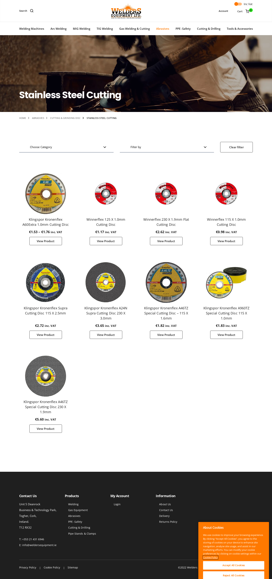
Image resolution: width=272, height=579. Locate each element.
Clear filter (236, 147)
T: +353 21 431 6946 (31, 539)
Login (117, 504)
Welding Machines (31, 28)
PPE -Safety (183, 28)
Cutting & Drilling (208, 28)
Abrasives (162, 28)
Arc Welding (58, 28)
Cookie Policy (52, 567)
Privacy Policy (27, 567)
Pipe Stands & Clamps (82, 533)
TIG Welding (105, 28)
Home (22, 118)
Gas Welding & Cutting (134, 28)
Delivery (164, 516)
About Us (165, 504)
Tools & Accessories (240, 28)
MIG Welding (81, 28)
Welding (73, 504)
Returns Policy (168, 521)
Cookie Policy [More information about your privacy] (210, 567)
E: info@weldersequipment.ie (38, 545)
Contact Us (166, 510)
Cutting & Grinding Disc (65, 118)
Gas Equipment (78, 510)
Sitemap (73, 567)
